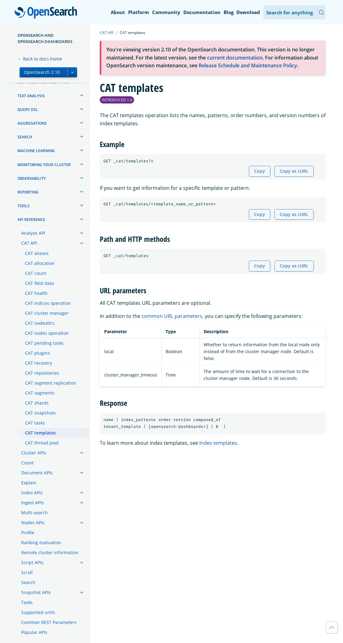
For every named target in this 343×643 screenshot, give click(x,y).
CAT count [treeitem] (35, 273)
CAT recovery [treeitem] (38, 363)
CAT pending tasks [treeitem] (44, 343)
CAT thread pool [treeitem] (42, 443)
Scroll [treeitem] (27, 572)
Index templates (218, 442)
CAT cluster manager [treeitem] (47, 313)
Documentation (201, 12)
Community (166, 12)
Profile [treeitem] (27, 532)
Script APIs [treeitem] (32, 562)
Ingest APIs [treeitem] (32, 503)
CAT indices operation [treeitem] (48, 303)
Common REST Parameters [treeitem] (49, 622)
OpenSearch (47, 13)
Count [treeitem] (27, 463)
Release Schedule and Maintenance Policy (248, 65)
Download (248, 12)
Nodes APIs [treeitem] (33, 522)
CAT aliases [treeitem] (37, 253)
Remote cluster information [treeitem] (50, 552)
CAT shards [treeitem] (37, 403)
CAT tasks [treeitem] (35, 423)
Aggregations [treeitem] (32, 123)
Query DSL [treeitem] (27, 109)
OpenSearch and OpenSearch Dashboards (44, 38)
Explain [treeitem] (28, 483)
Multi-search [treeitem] (34, 513)
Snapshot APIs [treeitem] (36, 592)
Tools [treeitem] (23, 206)
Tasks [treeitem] (27, 602)
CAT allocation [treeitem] (40, 263)
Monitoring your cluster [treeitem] (44, 164)
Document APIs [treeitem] (37, 473)
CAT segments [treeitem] (40, 393)
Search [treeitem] (24, 137)
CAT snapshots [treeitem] (40, 413)
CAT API (107, 32)
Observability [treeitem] (31, 178)
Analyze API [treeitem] (33, 233)
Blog (229, 12)
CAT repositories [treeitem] (42, 373)
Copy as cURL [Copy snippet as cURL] (294, 171)
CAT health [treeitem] (36, 293)
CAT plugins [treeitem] (37, 353)
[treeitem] (82, 95)
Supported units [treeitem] (38, 612)
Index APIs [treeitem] (32, 493)
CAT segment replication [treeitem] (50, 383)
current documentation (235, 57)
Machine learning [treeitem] (36, 150)
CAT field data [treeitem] (39, 283)
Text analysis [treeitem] (31, 95)
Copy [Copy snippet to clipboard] (259, 171)
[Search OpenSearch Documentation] (294, 12)
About (118, 12)
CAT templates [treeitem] (40, 433)
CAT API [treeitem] (29, 243)
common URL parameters (172, 316)
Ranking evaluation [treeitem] (41, 542)
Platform (138, 12)
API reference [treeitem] (31, 219)
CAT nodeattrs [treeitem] (40, 323)
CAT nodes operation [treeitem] (47, 333)
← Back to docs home (39, 59)
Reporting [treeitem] (28, 192)
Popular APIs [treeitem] (34, 632)
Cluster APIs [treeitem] (33, 453)
